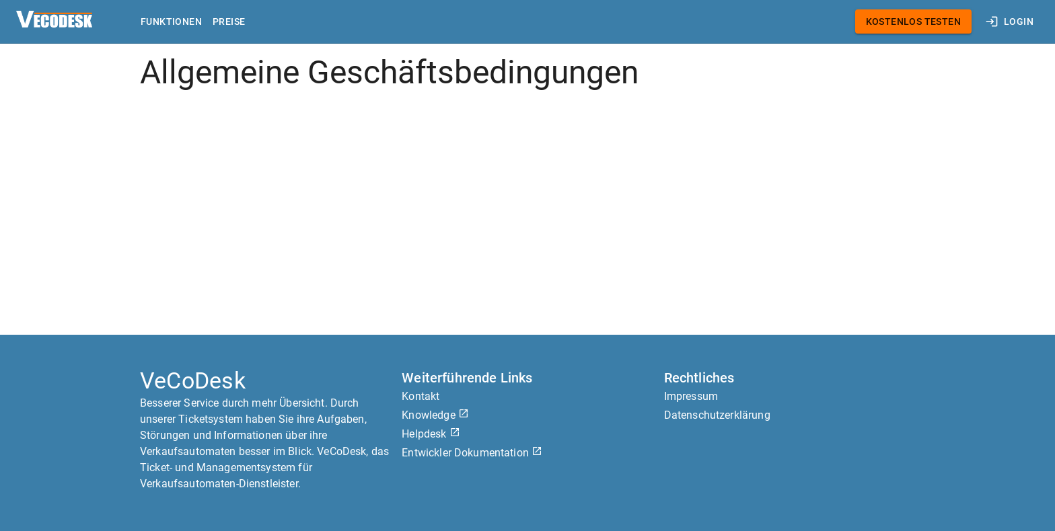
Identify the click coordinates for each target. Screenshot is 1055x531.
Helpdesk (431, 433)
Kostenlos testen (913, 21)
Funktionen (171, 21)
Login (1010, 21)
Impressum (691, 396)
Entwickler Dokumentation (472, 452)
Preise (228, 21)
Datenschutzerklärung (717, 415)
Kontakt (420, 396)
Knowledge (435, 415)
